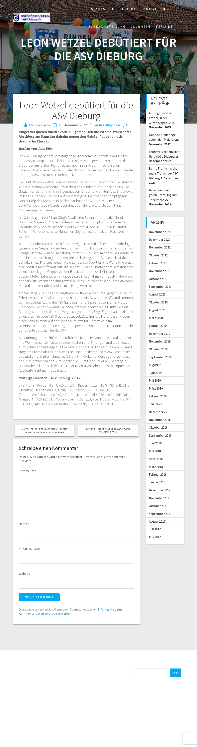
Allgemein (112, 125)
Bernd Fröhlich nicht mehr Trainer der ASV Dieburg (163, 173)
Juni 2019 (155, 373)
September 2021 (160, 287)
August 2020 (157, 310)
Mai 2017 (155, 537)
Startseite (102, 9)
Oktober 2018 (158, 427)
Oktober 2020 (158, 302)
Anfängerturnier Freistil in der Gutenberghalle (160, 118)
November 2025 (160, 232)
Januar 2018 (157, 482)
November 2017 (160, 498)
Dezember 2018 (159, 412)
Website (24, 573)
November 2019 (160, 341)
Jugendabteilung (107, 26)
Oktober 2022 (158, 255)
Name (24, 524)
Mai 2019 (155, 380)
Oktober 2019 (158, 349)
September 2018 (160, 435)
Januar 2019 (157, 404)
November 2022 (160, 247)
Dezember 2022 (159, 239)
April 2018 (156, 459)
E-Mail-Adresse (30, 549)
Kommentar (28, 471)
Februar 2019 (158, 396)
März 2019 (156, 388)
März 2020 (156, 318)
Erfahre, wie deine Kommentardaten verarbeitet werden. (70, 611)
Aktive (99, 125)
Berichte (129, 9)
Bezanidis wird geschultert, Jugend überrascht (163, 195)
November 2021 (160, 271)
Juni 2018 (155, 443)
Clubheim (141, 26)
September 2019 (160, 357)
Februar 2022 (158, 263)
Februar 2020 (158, 326)
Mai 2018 (155, 451)
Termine (164, 26)
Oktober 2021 (158, 279)
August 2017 (157, 521)
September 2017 (160, 514)
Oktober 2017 (158, 506)
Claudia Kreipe (39, 125)
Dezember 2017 (159, 490)
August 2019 (157, 365)
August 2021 (157, 294)
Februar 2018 (158, 474)
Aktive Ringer (158, 9)
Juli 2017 (155, 529)
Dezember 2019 (159, 334)
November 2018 (160, 420)
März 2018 (156, 467)
